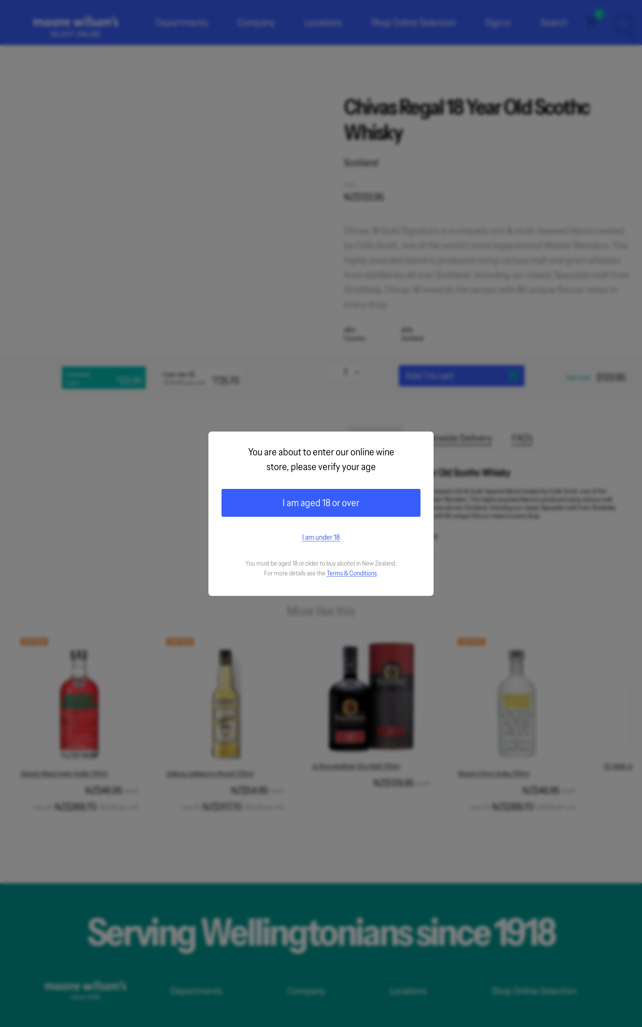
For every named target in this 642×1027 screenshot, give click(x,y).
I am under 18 (321, 537)
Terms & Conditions (352, 573)
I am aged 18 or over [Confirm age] (321, 503)
